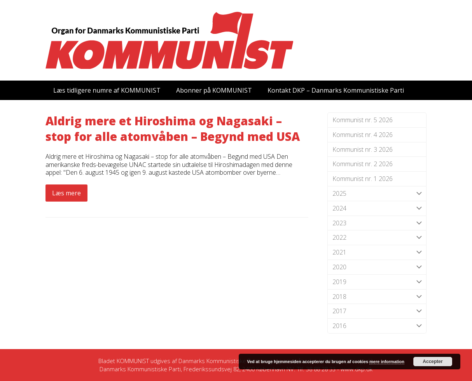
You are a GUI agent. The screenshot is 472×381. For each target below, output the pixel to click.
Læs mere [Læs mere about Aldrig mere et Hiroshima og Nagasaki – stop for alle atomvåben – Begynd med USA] (66, 193)
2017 (377, 311)
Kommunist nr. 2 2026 (362, 164)
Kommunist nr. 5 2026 (362, 120)
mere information (386, 361)
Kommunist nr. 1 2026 (362, 178)
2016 (377, 326)
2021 (377, 252)
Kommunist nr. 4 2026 (362, 134)
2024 (377, 208)
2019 (377, 282)
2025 (377, 193)
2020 (377, 267)
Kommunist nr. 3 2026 (362, 149)
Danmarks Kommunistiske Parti (219, 361)
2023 (377, 223)
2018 (377, 297)
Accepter (432, 361)
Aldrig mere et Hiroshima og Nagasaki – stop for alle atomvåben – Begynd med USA (172, 129)
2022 (377, 237)
